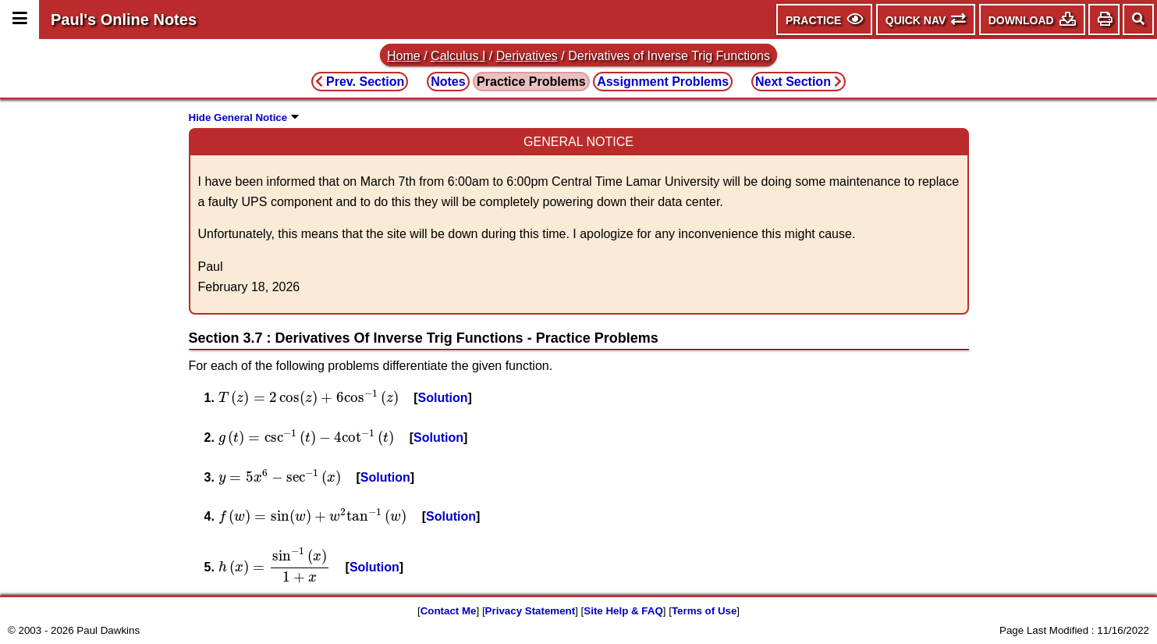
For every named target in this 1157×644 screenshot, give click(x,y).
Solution (443, 397)
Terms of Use (704, 611)
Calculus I (458, 55)
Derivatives (527, 55)
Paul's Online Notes (124, 19)
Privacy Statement (530, 611)
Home (404, 55)
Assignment (663, 81)
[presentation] (308, 398)
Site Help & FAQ (623, 611)
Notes (448, 81)
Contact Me (449, 611)
